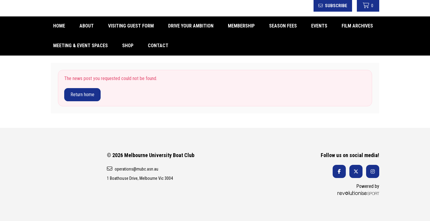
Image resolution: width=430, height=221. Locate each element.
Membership (241, 26)
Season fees (283, 26)
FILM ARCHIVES (357, 26)
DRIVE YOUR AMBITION (191, 26)
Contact (158, 45)
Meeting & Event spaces (80, 45)
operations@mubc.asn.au (132, 168)
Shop (127, 45)
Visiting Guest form (131, 26)
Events (319, 26)
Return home (82, 94)
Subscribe (332, 5)
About (86, 26)
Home (59, 26)
